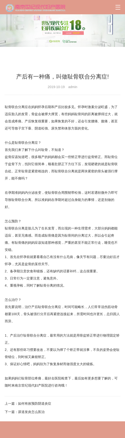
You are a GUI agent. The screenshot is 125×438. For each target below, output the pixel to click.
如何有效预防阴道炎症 (34, 403)
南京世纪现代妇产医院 (31, 385)
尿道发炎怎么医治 (31, 412)
